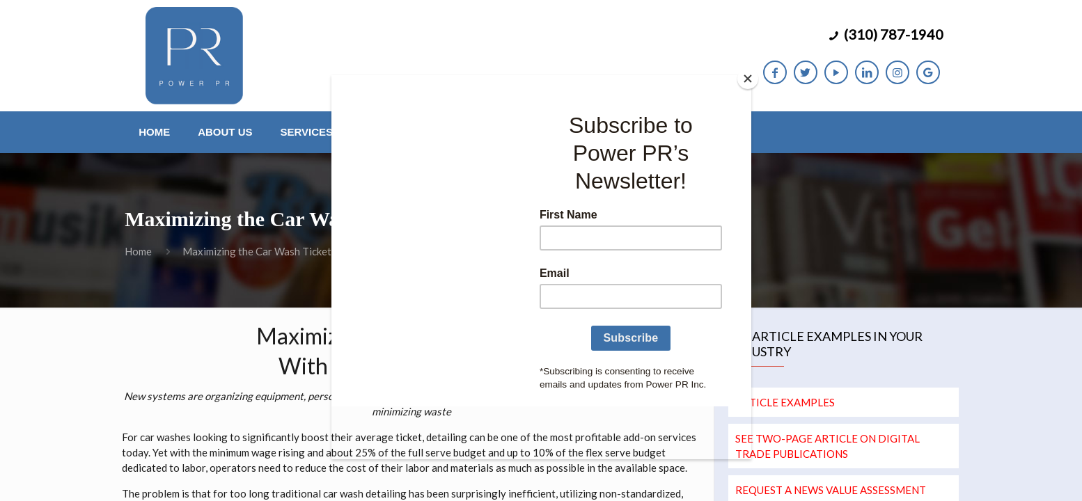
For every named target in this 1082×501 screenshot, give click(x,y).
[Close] (747, 78)
